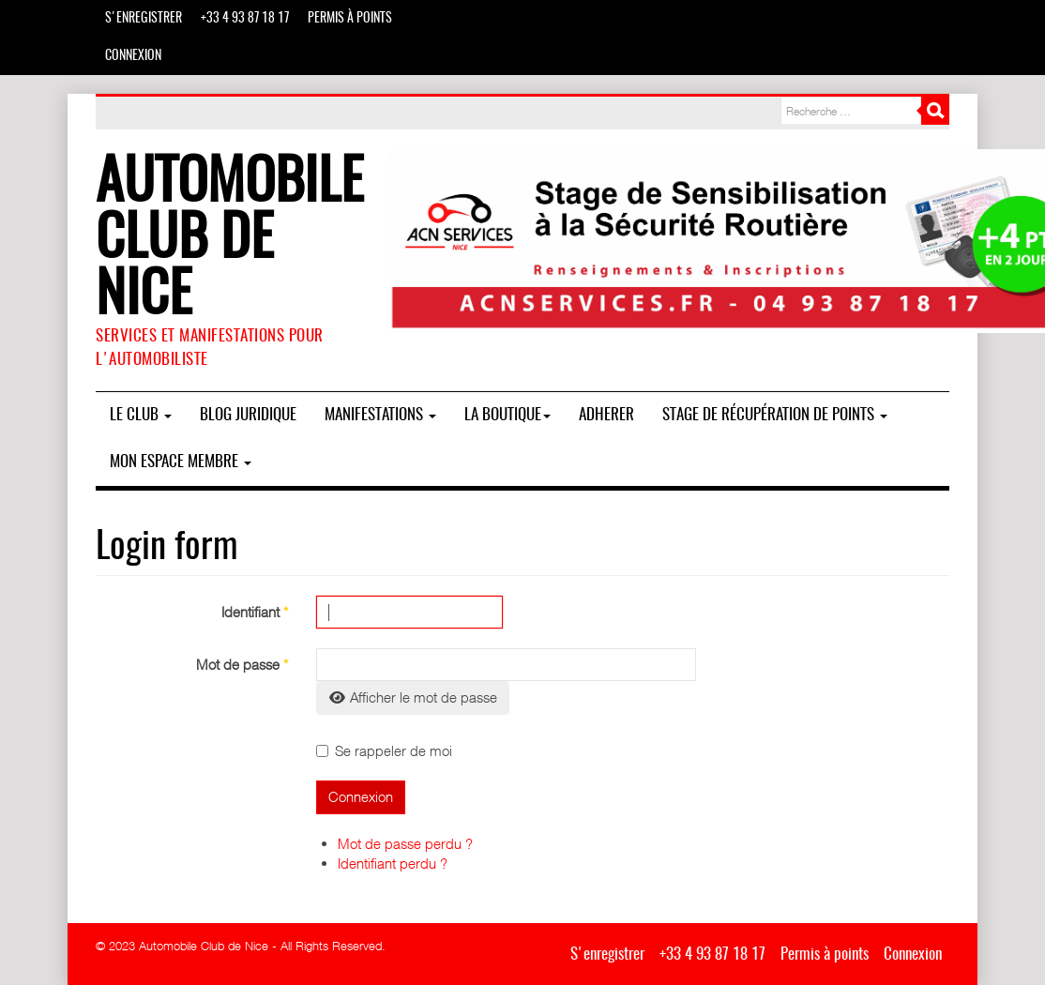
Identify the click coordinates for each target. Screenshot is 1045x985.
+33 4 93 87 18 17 (245, 18)
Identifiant (254, 611)
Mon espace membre (180, 462)
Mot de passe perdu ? (405, 843)
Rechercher (935, 111)
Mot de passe (242, 664)
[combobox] (850, 111)
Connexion (133, 56)
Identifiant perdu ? (392, 863)
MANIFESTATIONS (380, 415)
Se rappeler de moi (384, 750)
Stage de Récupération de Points (774, 415)
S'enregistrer (143, 18)
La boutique (507, 415)
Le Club (141, 415)
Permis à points (350, 18)
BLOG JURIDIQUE (248, 415)
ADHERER (606, 415)
